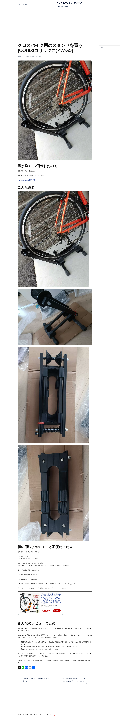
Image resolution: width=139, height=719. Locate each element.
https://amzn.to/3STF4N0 (26, 180)
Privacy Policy (22, 4)
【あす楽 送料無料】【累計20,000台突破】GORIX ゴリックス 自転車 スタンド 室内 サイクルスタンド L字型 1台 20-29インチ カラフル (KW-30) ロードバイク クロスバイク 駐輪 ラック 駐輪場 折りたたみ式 (51, 597)
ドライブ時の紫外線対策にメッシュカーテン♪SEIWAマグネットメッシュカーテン (74, 680)
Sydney (52, 714)
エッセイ (38, 56)
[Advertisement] (69, 22)
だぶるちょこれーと (69, 3)
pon (23, 56)
